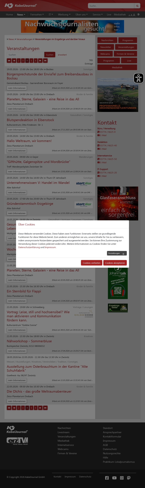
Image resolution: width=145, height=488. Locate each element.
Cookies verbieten (91, 263)
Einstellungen (114, 253)
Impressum (50, 247)
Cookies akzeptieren (115, 263)
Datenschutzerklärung (29, 247)
